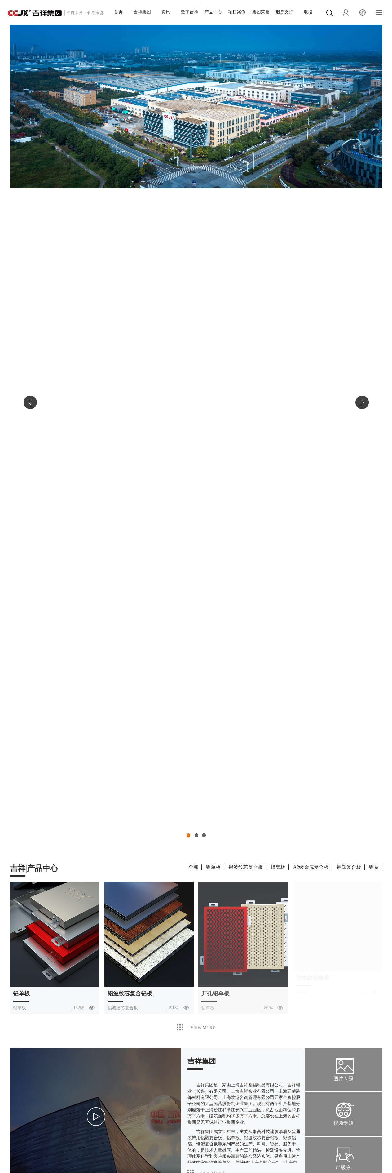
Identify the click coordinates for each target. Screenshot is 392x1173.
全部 (193, 867)
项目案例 (237, 12)
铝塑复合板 (349, 867)
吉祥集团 (142, 12)
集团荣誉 (261, 12)
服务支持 (284, 12)
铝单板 (213, 867)
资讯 (165, 12)
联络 (308, 12)
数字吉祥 (189, 12)
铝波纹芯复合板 (245, 867)
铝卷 (374, 867)
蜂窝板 (278, 867)
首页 (118, 12)
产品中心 (213, 12)
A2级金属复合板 (311, 867)
